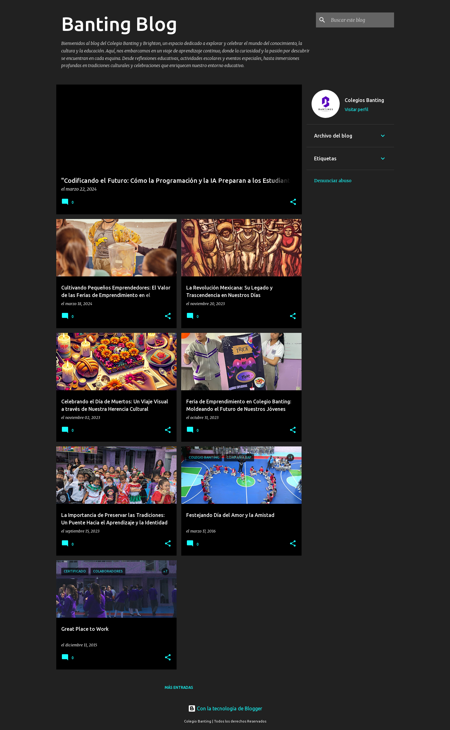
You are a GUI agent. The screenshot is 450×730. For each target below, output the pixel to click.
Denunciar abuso (333, 180)
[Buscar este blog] (361, 19)
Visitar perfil (356, 109)
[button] (293, 202)
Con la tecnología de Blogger (225, 708)
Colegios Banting (364, 100)
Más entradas (179, 687)
